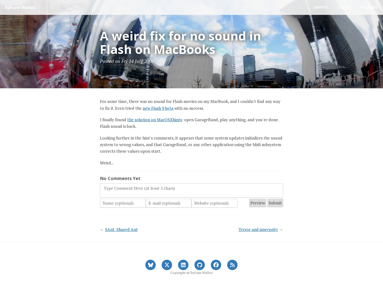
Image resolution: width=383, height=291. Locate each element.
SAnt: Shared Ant (121, 229)
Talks (344, 7)
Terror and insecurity (258, 229)
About (321, 7)
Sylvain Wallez (20, 7)
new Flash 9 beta (158, 108)
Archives (369, 7)
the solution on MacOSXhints (154, 119)
